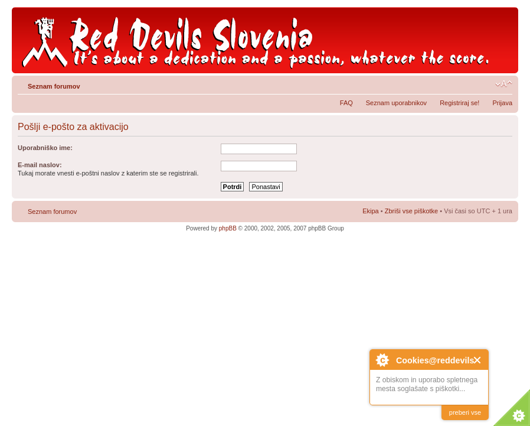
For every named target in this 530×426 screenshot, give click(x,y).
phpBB (228, 228)
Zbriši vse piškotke (412, 210)
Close (478, 360)
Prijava (502, 102)
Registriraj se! (459, 102)
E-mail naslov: (40, 164)
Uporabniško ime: (45, 147)
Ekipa (370, 210)
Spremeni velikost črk (503, 84)
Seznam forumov (54, 86)
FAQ (346, 102)
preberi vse (465, 412)
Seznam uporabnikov (396, 102)
